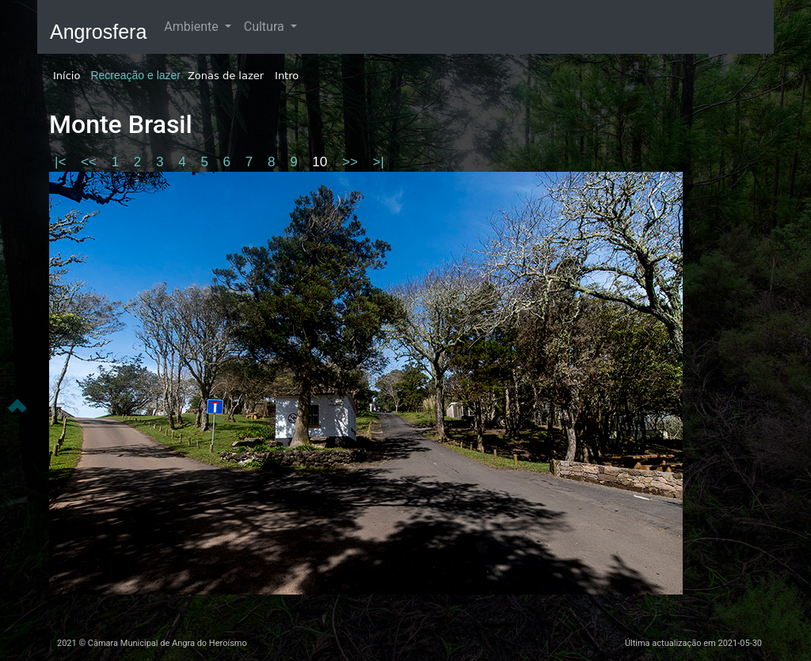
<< (91, 161)
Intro (287, 76)
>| (378, 161)
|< (62, 161)
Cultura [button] (265, 26)
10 (321, 161)
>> (352, 161)
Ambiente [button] (192, 26)
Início (66, 76)
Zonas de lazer (226, 76)
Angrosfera (98, 32)
